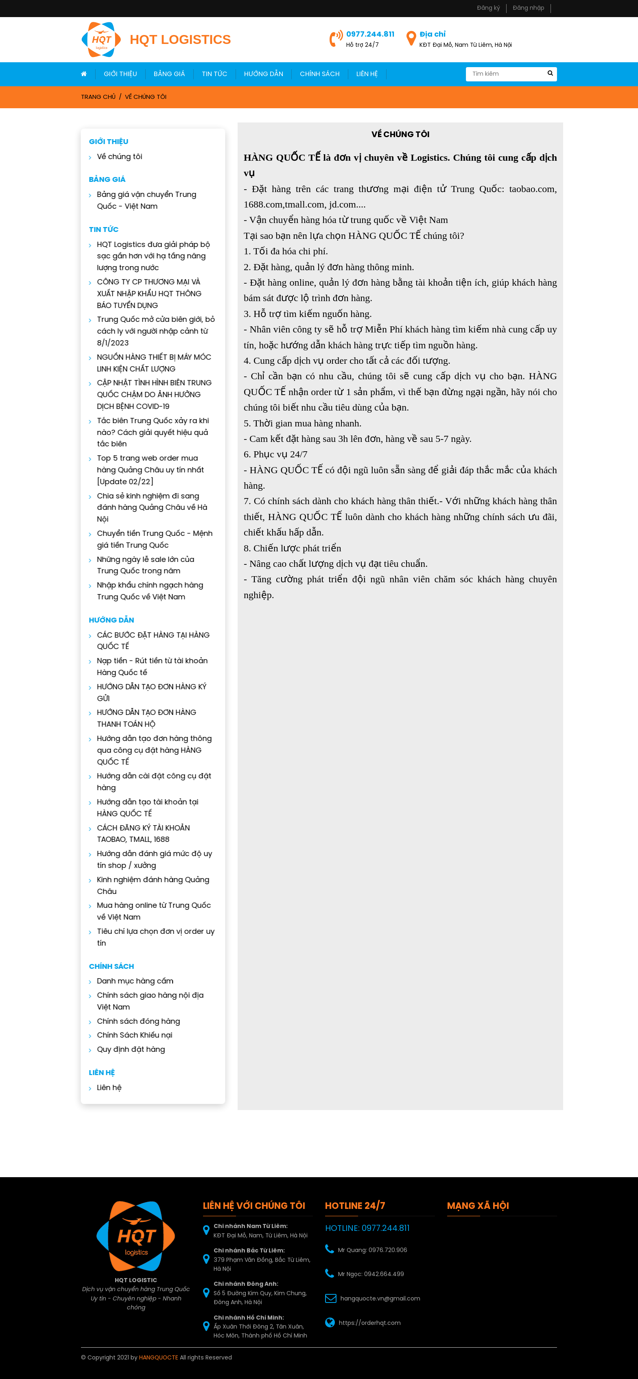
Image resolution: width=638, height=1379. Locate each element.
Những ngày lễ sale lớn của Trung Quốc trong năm (140, 566)
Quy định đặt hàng (126, 1050)
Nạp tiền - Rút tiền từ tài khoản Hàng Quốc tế (147, 667)
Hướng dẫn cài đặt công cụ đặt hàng (149, 782)
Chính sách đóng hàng (133, 1022)
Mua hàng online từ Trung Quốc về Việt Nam (148, 912)
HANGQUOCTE (158, 1358)
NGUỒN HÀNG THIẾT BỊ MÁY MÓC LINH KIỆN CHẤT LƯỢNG (149, 364)
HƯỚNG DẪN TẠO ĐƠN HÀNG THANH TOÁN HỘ (141, 719)
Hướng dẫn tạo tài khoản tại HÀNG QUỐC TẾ (142, 808)
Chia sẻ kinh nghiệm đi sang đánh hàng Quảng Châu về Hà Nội (147, 508)
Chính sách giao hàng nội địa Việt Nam (145, 1002)
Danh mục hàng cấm (130, 982)
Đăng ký (488, 8)
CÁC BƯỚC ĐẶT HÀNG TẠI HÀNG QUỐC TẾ (148, 641)
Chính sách (320, 74)
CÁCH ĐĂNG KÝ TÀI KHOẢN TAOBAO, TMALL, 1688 (138, 834)
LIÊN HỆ (367, 74)
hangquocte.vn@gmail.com (380, 1299)
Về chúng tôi (145, 97)
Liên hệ (104, 1088)
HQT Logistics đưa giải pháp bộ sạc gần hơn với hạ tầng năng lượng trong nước (148, 257)
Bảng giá (169, 74)
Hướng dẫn (263, 74)
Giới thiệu (120, 74)
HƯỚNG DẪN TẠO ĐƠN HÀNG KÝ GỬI (146, 693)
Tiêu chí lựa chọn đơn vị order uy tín (150, 938)
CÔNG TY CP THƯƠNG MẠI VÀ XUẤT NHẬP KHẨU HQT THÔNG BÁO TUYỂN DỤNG (144, 294)
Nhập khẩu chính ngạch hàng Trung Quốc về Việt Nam (145, 591)
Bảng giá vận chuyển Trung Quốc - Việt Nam (141, 201)
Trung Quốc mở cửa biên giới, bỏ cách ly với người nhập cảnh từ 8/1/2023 (151, 331)
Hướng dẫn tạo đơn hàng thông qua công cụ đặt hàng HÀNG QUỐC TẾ (149, 751)
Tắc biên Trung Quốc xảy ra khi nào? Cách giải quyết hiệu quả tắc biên (147, 433)
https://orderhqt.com (370, 1323)
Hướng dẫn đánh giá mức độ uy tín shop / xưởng (149, 860)
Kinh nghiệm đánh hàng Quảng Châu (148, 886)
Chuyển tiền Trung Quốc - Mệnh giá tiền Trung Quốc (149, 540)
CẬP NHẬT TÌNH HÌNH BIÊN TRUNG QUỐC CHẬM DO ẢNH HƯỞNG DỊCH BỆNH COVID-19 (149, 395)
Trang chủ (98, 97)
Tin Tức (214, 74)
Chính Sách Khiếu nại (129, 1036)
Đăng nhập (528, 8)
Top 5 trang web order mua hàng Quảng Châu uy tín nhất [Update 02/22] (145, 470)
